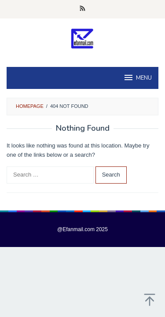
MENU (137, 77)
